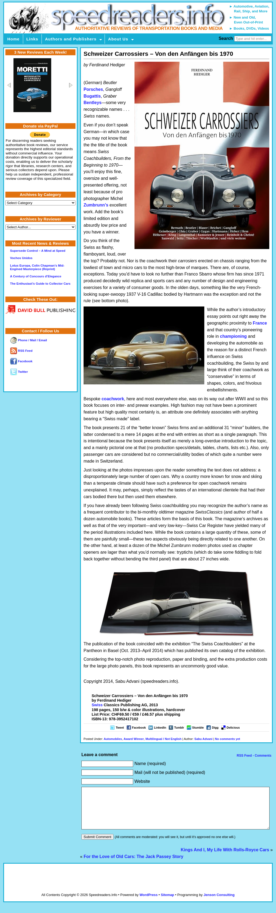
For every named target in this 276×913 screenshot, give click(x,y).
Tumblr (179, 727)
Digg (215, 727)
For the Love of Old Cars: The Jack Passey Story (133, 864)
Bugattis (92, 96)
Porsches (93, 89)
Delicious (233, 727)
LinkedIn (160, 727)
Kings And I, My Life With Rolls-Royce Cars (225, 858)
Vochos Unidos (21, 258)
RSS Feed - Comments (253, 755)
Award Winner (134, 738)
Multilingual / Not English (164, 738)
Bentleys (93, 102)
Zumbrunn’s (96, 205)
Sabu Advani (203, 738)
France (260, 323)
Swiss (97, 705)
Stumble (198, 727)
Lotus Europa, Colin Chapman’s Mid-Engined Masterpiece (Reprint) (37, 267)
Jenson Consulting (218, 903)
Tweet (120, 727)
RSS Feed (21, 350)
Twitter (19, 371)
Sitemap (167, 903)
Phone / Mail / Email (28, 340)
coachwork (113, 399)
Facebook (139, 727)
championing (233, 336)
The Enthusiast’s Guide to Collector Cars (40, 283)
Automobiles (113, 738)
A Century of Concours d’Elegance (35, 276)
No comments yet (227, 738)
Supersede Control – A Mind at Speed (37, 250)
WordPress (148, 903)
